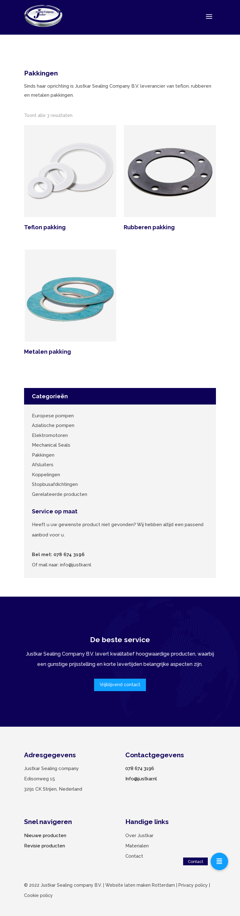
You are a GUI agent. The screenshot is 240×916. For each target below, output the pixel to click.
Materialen (137, 846)
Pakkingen (43, 455)
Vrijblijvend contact (120, 684)
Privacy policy (193, 885)
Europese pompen (53, 416)
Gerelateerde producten (59, 494)
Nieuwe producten (45, 835)
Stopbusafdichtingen (55, 484)
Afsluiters (42, 465)
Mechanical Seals (51, 445)
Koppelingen (46, 474)
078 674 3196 (139, 768)
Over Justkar (139, 835)
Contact (134, 856)
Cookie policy (38, 895)
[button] (219, 861)
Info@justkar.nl (141, 779)
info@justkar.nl (75, 565)
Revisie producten (44, 846)
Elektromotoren (50, 435)
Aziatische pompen (53, 425)
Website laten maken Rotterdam (140, 885)
